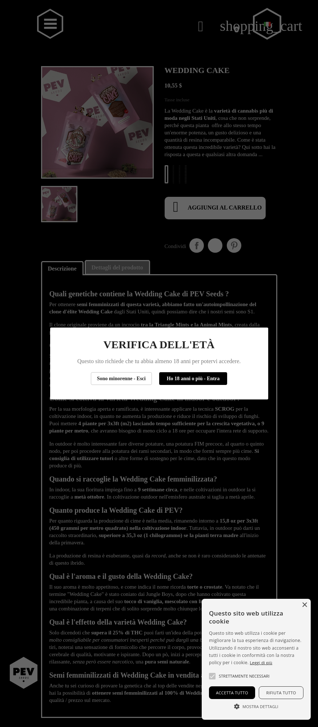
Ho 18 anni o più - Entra (193, 378)
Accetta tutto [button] (232, 692)
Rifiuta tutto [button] (281, 692)
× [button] (304, 605)
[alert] (256, 659)
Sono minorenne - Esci (121, 378)
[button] (212, 676)
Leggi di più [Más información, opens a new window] (261, 662)
